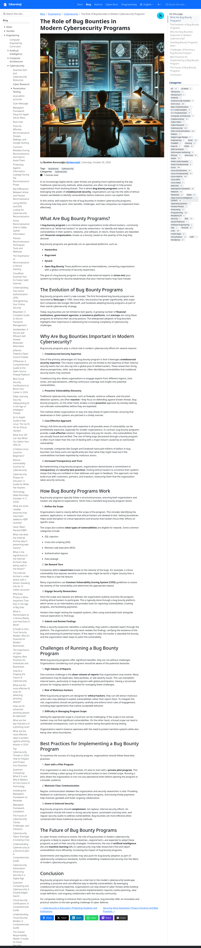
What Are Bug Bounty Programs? (181, 19)
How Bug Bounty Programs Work (184, 44)
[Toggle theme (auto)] (159, 4)
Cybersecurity (71, 13)
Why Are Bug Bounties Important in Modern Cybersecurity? (181, 35)
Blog (42, 13)
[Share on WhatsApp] (91, 918)
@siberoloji (73, 162)
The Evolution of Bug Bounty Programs (184, 26)
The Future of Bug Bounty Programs (183, 69)
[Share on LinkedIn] (77, 918)
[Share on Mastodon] (106, 918)
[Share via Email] (121, 918)
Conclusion (175, 74)
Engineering (54, 13)
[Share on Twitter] (62, 918)
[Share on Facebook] (47, 918)
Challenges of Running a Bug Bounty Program (182, 51)
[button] (147, 4)
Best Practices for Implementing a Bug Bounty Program (184, 60)
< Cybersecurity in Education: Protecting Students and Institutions (68, 909)
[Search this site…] (181, 4)
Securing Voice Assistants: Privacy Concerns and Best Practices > (130, 909)
